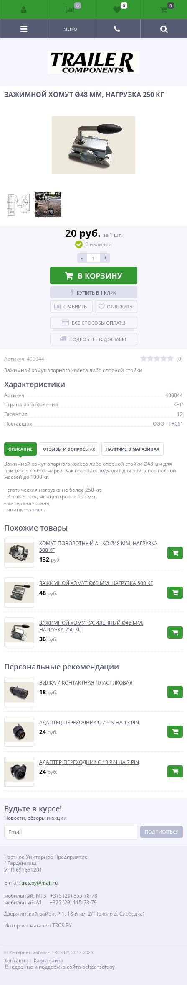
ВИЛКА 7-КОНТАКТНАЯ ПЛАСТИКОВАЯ (86, 683)
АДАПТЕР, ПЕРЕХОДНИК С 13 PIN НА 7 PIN (89, 762)
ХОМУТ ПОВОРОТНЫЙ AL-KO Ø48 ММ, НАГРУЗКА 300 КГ (98, 546)
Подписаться (162, 832)
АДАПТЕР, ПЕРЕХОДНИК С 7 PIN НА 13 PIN (89, 722)
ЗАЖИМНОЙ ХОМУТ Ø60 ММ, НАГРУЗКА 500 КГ (96, 583)
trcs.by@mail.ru (39, 882)
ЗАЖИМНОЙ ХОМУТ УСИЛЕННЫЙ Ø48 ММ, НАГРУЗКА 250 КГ (91, 626)
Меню (70, 29)
